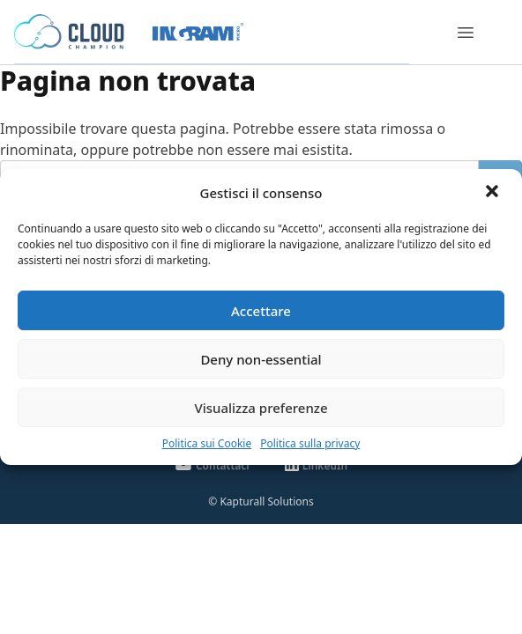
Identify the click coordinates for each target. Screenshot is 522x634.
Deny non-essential (260, 359)
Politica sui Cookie (207, 443)
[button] (493, 192)
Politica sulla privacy (310, 443)
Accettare (261, 311)
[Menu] (465, 32)
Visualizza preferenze (260, 408)
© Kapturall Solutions (260, 501)
